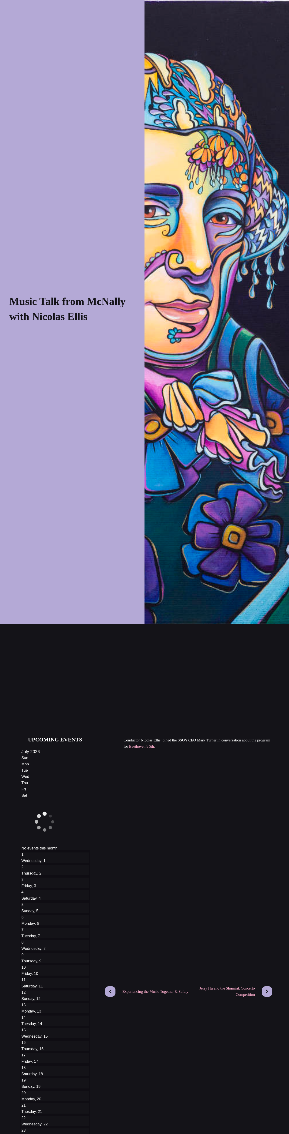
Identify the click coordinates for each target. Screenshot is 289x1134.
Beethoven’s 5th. (142, 746)
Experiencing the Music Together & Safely (155, 991)
